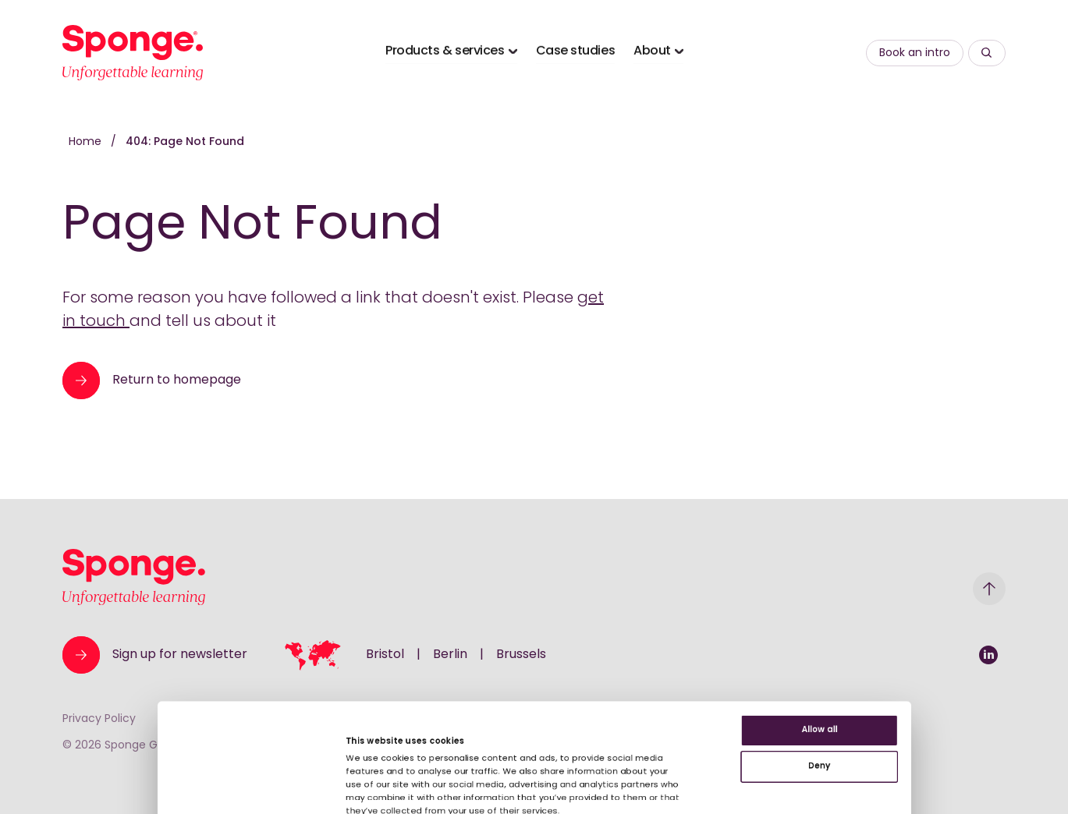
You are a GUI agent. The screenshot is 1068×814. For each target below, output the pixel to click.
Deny (937, 651)
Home (87, 142)
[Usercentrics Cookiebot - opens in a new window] (101, 783)
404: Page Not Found (185, 142)
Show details (307, 758)
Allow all (938, 600)
